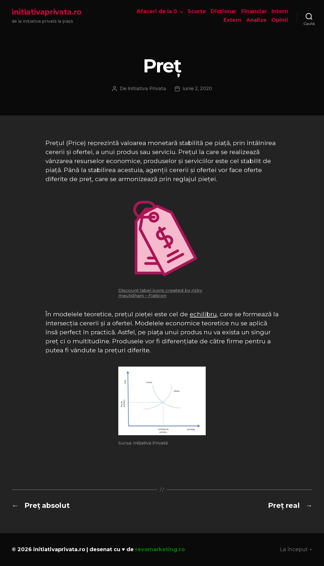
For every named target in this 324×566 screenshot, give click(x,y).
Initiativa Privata (147, 88)
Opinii (279, 20)
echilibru (203, 314)
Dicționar (224, 11)
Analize (256, 20)
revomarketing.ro (160, 549)
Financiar (254, 11)
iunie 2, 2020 (197, 88)
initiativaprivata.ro (47, 12)
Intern (280, 11)
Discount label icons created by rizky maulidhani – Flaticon (160, 293)
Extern (232, 20)
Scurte (197, 11)
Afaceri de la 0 (157, 11)
